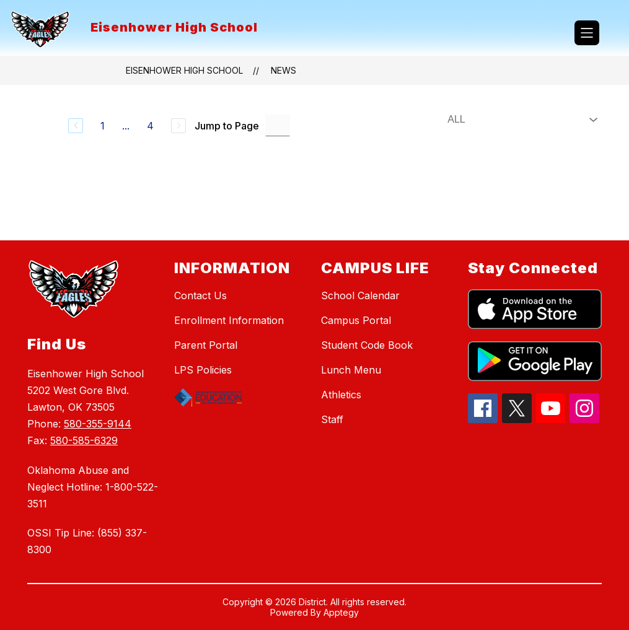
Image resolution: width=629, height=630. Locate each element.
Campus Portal (356, 320)
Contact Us (200, 295)
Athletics (341, 394)
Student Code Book (367, 345)
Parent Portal (205, 345)
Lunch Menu (351, 370)
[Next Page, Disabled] (178, 125)
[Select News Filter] (519, 119)
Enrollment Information (229, 320)
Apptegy (341, 612)
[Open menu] (586, 32)
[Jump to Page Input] (277, 125)
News (283, 70)
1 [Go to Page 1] (102, 126)
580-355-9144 (97, 424)
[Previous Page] (75, 125)
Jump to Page (227, 126)
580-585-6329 (84, 440)
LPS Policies (203, 370)
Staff (332, 419)
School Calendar (360, 295)
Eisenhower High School (184, 70)
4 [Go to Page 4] (150, 126)
